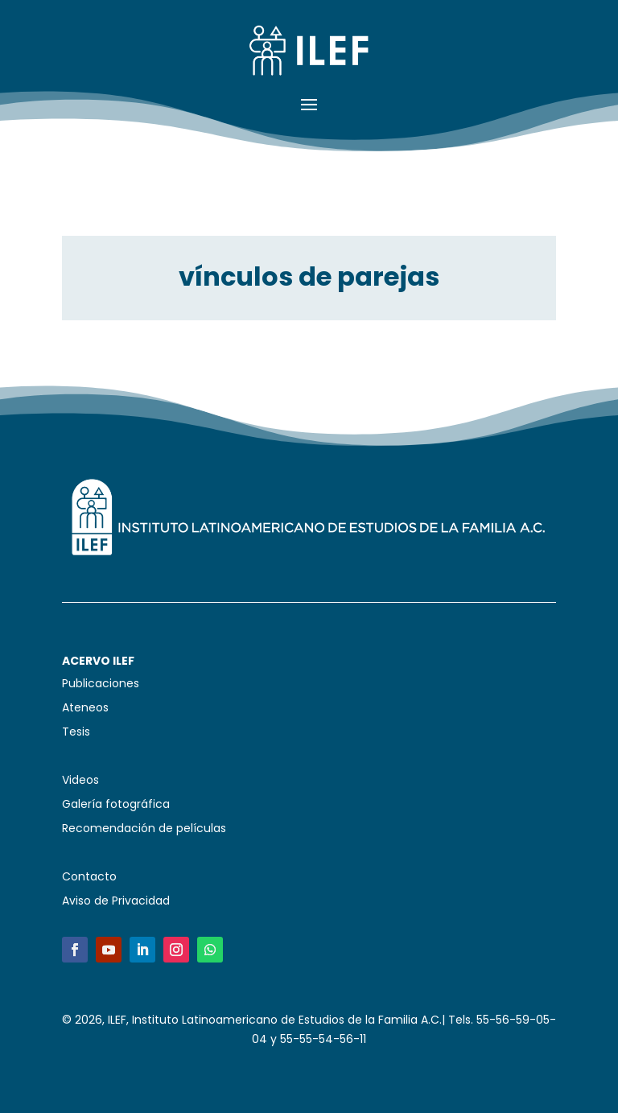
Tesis (76, 733)
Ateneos (85, 708)
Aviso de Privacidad (116, 902)
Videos (80, 781)
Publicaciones (100, 684)
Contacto (89, 877)
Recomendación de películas (144, 829)
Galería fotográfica (116, 805)
